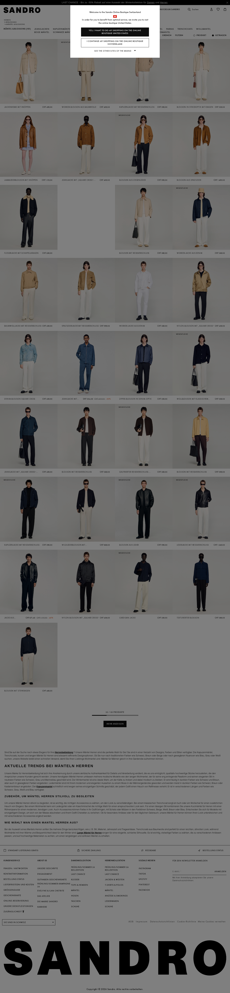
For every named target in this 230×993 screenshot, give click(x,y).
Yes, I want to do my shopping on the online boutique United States (115, 32)
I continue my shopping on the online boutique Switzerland (115, 42)
